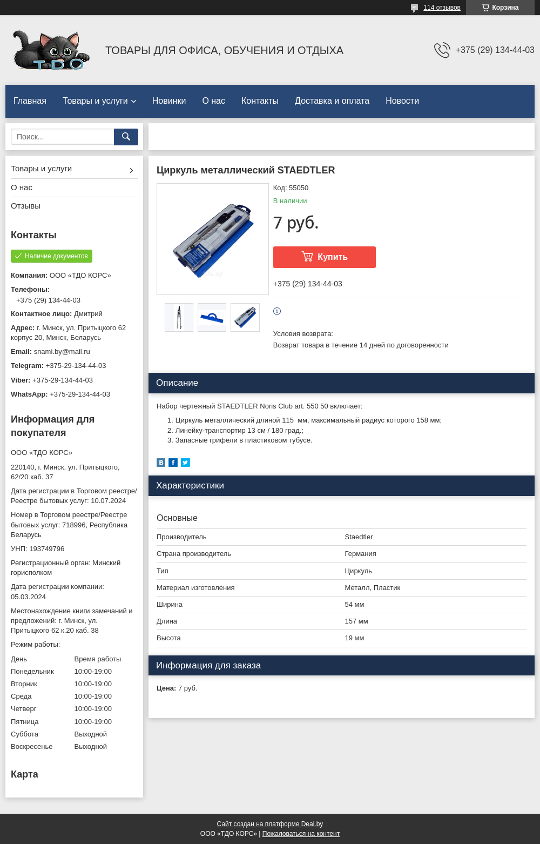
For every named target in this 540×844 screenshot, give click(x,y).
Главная (30, 100)
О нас (213, 100)
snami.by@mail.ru (62, 351)
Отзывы (25, 205)
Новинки (169, 100)
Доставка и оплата (332, 100)
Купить (333, 257)
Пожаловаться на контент (301, 834)
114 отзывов (442, 7)
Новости (402, 100)
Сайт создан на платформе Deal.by (270, 824)
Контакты (260, 100)
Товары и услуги (95, 100)
